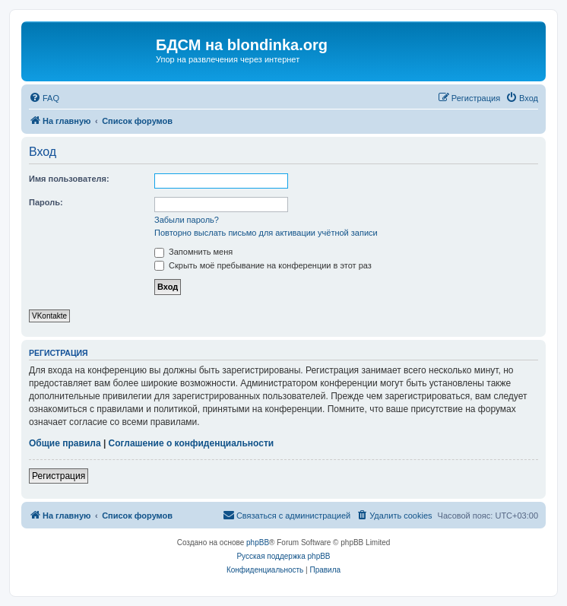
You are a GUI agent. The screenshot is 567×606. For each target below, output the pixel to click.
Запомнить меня (193, 251)
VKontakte (49, 316)
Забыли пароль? (186, 219)
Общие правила (65, 443)
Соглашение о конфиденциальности (191, 443)
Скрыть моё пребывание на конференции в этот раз (263, 265)
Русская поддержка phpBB (283, 556)
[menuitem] (44, 98)
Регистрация (58, 476)
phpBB (257, 542)
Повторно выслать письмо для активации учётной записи (266, 232)
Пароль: (46, 202)
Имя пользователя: (69, 178)
